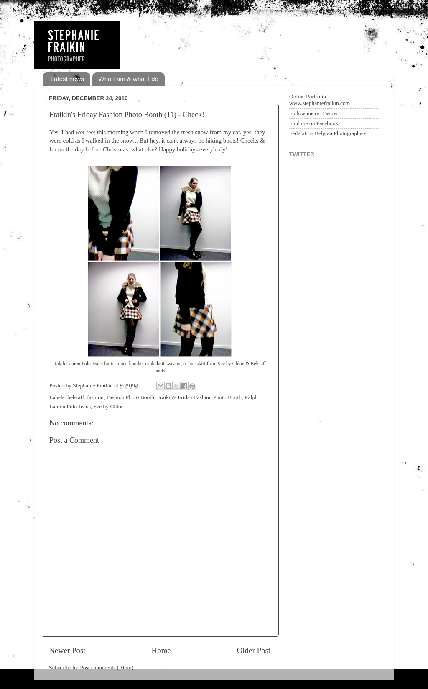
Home (161, 650)
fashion (95, 397)
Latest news (67, 78)
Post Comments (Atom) (106, 667)
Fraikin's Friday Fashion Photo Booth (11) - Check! (126, 114)
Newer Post (67, 650)
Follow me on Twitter (313, 113)
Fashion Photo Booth (130, 397)
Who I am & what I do (128, 78)
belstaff (75, 397)
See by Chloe (109, 406)
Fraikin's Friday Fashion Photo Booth (199, 397)
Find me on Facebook (313, 123)
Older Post (253, 650)
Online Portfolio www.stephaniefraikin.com (319, 99)
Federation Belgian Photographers (327, 133)
